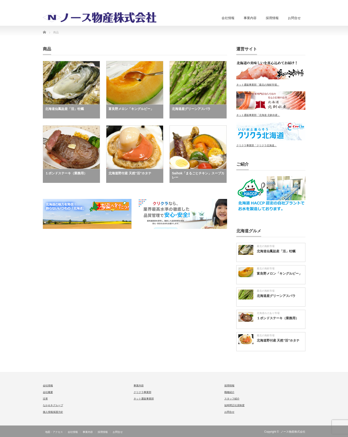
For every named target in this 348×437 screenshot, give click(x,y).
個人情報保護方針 (53, 412)
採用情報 (272, 18)
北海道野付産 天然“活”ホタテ (129, 173)
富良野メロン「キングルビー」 (131, 109)
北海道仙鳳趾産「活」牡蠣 (64, 109)
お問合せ (294, 18)
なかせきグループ (53, 405)
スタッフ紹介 (232, 398)
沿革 (45, 398)
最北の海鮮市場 (266, 246)
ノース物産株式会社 (293, 431)
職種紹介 (229, 392)
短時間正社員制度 (234, 405)
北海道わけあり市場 (268, 313)
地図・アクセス (54, 432)
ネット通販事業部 (144, 398)
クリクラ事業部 (142, 392)
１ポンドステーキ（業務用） (66, 173)
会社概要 (48, 392)
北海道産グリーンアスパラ (191, 109)
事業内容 (250, 18)
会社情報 (228, 18)
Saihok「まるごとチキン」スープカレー (198, 175)
